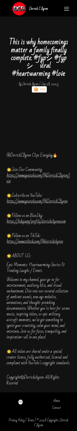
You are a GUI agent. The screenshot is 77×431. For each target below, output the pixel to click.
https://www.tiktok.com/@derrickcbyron (35, 241)
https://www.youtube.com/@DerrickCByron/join (38, 178)
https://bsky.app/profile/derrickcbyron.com (36, 221)
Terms (30, 420)
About (56, 401)
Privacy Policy (17, 420)
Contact (56, 408)
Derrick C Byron (38, 9)
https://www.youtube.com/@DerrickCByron (37, 201)
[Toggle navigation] (66, 9)
